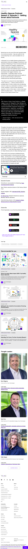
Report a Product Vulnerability (5, 542)
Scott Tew (3, 419)
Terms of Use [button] (4, 548)
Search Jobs (3, 515)
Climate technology (5, 244)
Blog (1, 501)
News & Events (3, 527)
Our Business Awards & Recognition (6, 494)
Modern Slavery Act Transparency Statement (19, 540)
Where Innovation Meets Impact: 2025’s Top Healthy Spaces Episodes (13, 274)
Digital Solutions (16, 509)
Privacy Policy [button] (16, 546)
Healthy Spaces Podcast (5, 8)
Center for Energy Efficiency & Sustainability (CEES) (5, 508)
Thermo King (16, 487)
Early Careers (3, 517)
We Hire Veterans (3, 521)
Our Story (2, 485)
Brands (15, 483)
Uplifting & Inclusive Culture (5, 490)
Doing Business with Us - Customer (6, 496)
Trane (15, 485)
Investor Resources (3, 534)
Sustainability (3, 504)
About (2, 483)
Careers (2, 514)
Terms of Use (16, 538)
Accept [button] (25, 547)
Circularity (13, 332)
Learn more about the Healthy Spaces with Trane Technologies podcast (13, 235)
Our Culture (2, 519)
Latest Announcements (17, 515)
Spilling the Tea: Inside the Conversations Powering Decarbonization (13, 306)
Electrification (16, 511)
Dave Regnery (4, 381)
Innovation (13, 8)
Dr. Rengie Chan (5, 196)
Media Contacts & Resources (18, 517)
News (15, 514)
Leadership (2, 487)
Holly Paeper (4, 457)
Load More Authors (14, 467)
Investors (2, 525)
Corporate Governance (4, 492)
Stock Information (3, 529)
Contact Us (2, 499)
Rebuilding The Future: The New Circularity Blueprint (13, 337)
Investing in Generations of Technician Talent (10, 464)
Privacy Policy (3, 538)
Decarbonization (14, 244)
